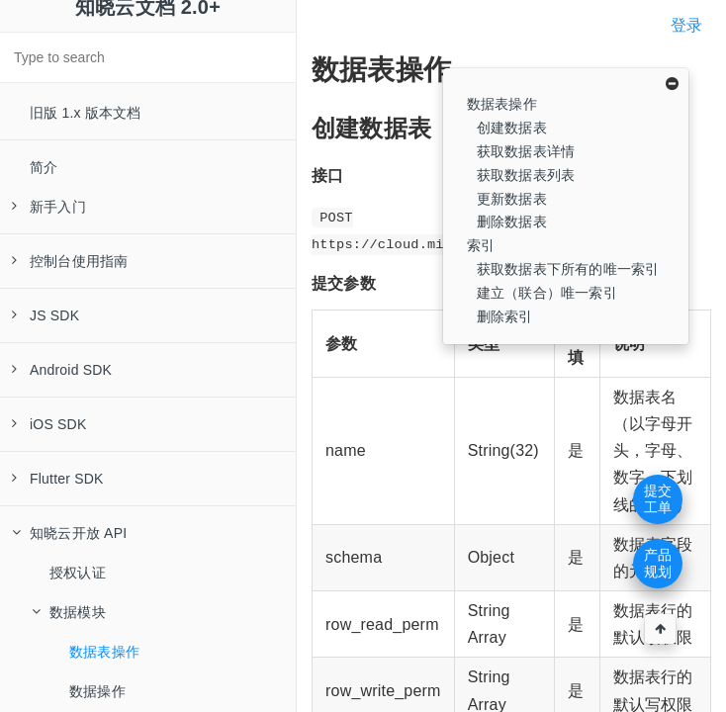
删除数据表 (512, 221)
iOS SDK (49, 424)
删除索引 (505, 316)
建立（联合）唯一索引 (547, 293)
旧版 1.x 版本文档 (85, 113)
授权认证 (77, 572)
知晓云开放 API (69, 533)
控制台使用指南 (70, 261)
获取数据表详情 (526, 151)
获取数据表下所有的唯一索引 (568, 269)
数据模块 (69, 612)
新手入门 (49, 207)
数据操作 (97, 691)
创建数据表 (512, 127)
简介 (43, 167)
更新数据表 (512, 199)
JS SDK (45, 315)
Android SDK (62, 370)
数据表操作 (104, 652)
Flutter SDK (58, 479)
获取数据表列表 (526, 175)
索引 (481, 245)
